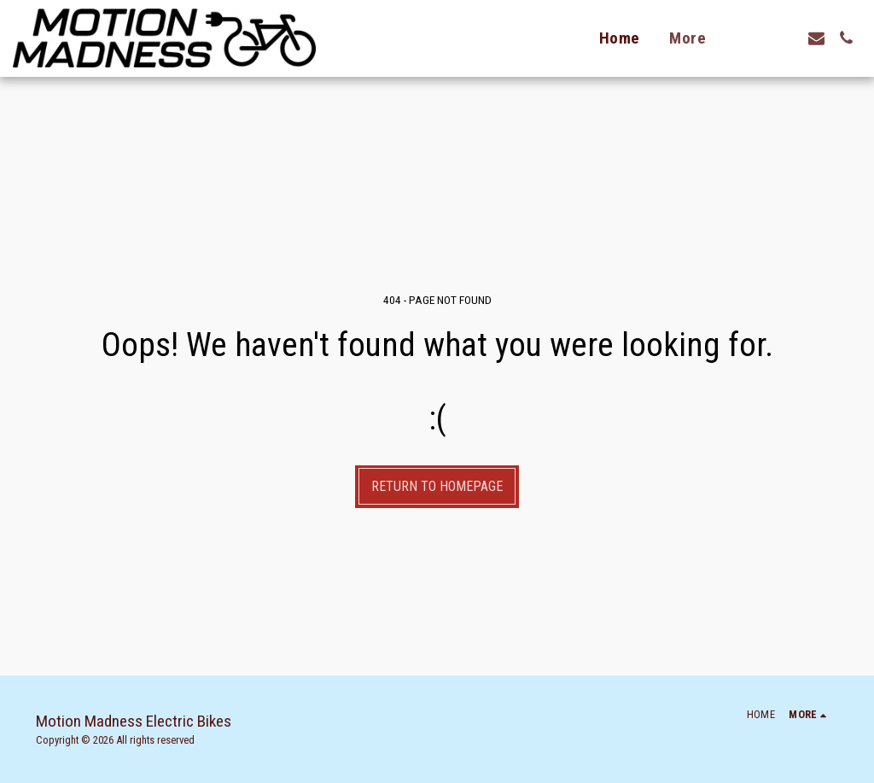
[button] (786, 38)
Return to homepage (437, 486)
